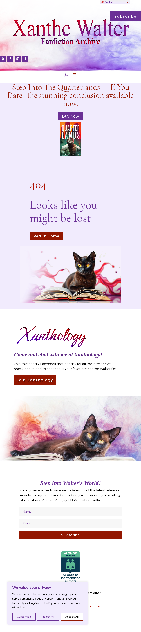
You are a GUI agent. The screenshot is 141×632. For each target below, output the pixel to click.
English (107, 2)
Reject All (48, 616)
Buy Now (70, 116)
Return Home (46, 236)
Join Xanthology (35, 380)
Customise (24, 616)
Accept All (72, 616)
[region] (47, 603)
